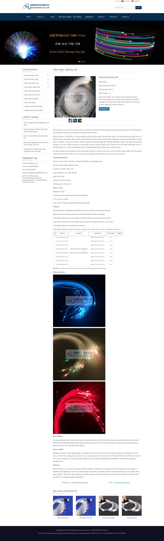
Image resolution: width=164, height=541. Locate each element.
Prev (57, 96)
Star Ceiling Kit (132, 518)
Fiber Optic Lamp (29, 102)
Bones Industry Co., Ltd (60, 130)
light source (106, 144)
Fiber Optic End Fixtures (32, 95)
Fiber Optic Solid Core (31, 83)
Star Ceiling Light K (108, 518)
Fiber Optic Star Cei (85, 518)
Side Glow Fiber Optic (31, 75)
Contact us (125, 17)
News (52, 17)
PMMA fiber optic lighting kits (102, 130)
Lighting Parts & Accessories (33, 110)
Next (93, 96)
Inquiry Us (101, 17)
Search (138, 7)
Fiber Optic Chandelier (31, 99)
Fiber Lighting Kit (62, 518)
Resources (113, 17)
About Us (40, 17)
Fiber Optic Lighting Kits (32, 91)
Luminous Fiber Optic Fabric (33, 106)
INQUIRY (104, 109)
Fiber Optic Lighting (64, 17)
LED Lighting (77, 17)
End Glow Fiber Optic (31, 79)
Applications (89, 17)
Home (28, 17)
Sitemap (105, 530)
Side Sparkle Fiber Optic (32, 87)
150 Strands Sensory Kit (122, 483)
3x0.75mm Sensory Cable (79, 483)
